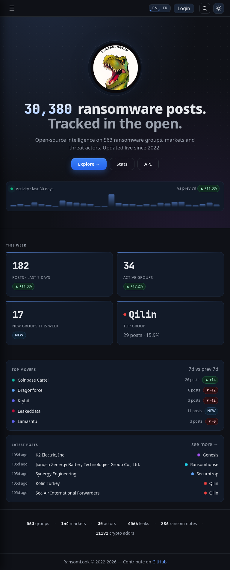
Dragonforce (30, 390)
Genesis (207, 455)
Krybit (23, 400)
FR (165, 7)
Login (184, 8)
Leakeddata (29, 411)
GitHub (159, 562)
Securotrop (204, 474)
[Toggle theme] (218, 8)
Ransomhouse (201, 464)
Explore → (89, 164)
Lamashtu (27, 421)
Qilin (211, 483)
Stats (122, 164)
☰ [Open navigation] (12, 8)
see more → (204, 444)
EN (154, 7)
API (148, 164)
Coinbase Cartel (33, 380)
